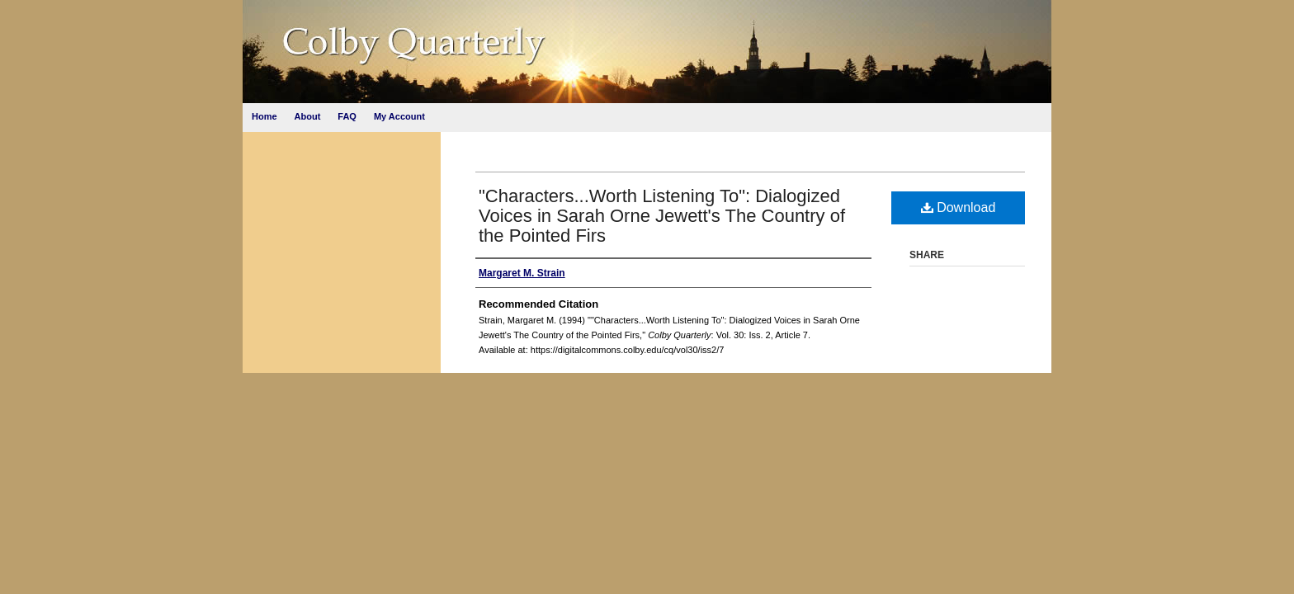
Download (958, 207)
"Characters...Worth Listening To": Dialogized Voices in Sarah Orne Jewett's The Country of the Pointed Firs (662, 216)
